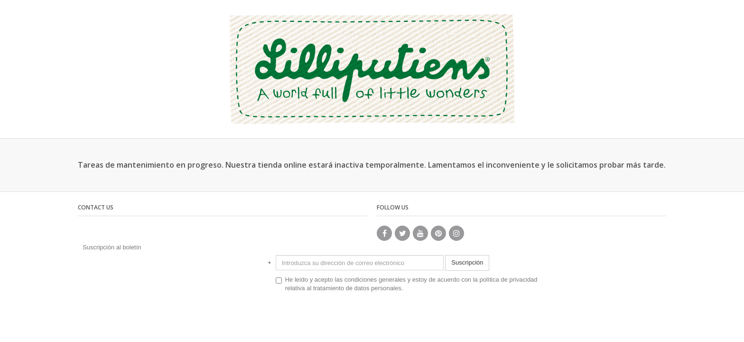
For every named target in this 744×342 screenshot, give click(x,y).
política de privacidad (508, 279)
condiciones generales (375, 279)
